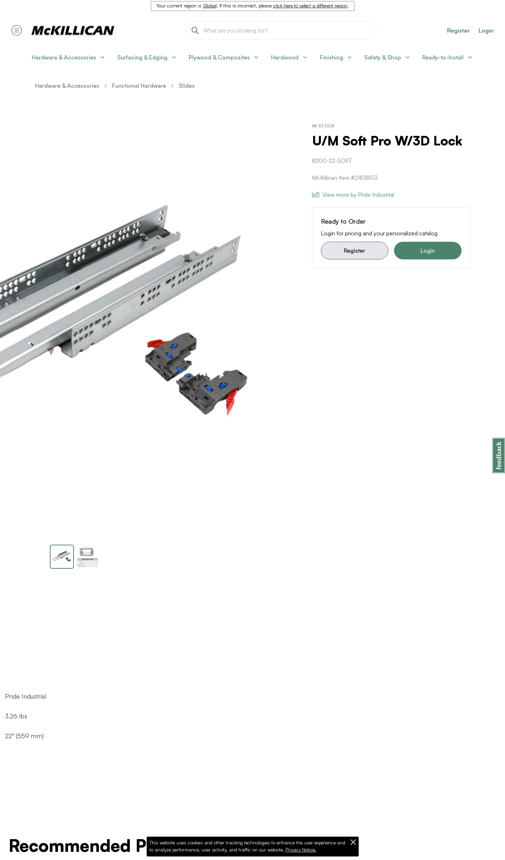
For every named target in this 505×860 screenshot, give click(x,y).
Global (210, 5)
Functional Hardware (139, 85)
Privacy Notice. (301, 850)
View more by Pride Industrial (353, 194)
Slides (187, 85)
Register (354, 250)
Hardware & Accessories (67, 85)
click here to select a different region (310, 5)
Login (486, 30)
